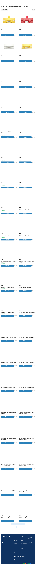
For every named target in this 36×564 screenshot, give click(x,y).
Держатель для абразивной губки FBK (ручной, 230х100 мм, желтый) (26, 57)
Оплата (22, 537)
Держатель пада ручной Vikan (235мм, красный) (26, 337)
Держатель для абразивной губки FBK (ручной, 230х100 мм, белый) (9, 57)
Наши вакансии (16, 540)
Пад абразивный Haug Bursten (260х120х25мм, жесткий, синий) (8, 439)
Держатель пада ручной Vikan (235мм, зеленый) (27, 312)
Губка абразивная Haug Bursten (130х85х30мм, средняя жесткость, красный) (26, 439)
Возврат (22, 540)
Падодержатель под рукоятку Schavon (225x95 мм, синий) (8, 236)
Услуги (22, 546)
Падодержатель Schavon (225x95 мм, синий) (8, 184)
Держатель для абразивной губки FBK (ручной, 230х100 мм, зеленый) (9, 83)
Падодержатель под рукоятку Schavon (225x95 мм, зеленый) (26, 210)
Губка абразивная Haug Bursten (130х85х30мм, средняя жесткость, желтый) (8, 491)
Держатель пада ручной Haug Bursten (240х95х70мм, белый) (25, 491)
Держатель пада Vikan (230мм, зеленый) (7, 287)
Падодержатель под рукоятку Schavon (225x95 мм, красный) (26, 236)
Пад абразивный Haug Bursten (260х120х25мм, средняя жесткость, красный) (26, 413)
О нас (15, 537)
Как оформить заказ (24, 543)
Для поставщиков (16, 538)
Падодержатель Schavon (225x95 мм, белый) (8, 209)
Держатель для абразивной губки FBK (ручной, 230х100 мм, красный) (26, 83)
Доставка (22, 538)
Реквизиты (29, 538)
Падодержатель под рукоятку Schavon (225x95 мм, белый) (8, 262)
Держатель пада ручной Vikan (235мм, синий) (8, 337)
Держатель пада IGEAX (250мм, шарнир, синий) (26, 387)
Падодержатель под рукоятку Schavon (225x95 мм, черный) (26, 262)
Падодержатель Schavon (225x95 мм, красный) (26, 184)
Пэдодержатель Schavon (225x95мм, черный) (8, 387)
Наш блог (15, 543)
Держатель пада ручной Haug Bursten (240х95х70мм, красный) (7, 517)
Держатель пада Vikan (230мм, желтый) (7, 312)
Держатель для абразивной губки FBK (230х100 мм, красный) (26, 31)
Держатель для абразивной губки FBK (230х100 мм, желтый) (9, 31)
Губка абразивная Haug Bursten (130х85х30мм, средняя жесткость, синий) (8, 465)
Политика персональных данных (6, 562)
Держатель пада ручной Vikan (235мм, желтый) (26, 362)
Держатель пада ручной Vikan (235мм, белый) (8, 362)
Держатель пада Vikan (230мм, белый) (25, 287)
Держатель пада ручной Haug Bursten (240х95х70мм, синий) (25, 517)
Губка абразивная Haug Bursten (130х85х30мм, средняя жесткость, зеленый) (26, 465)
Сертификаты (23, 545)
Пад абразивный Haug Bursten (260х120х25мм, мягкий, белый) (8, 413)
